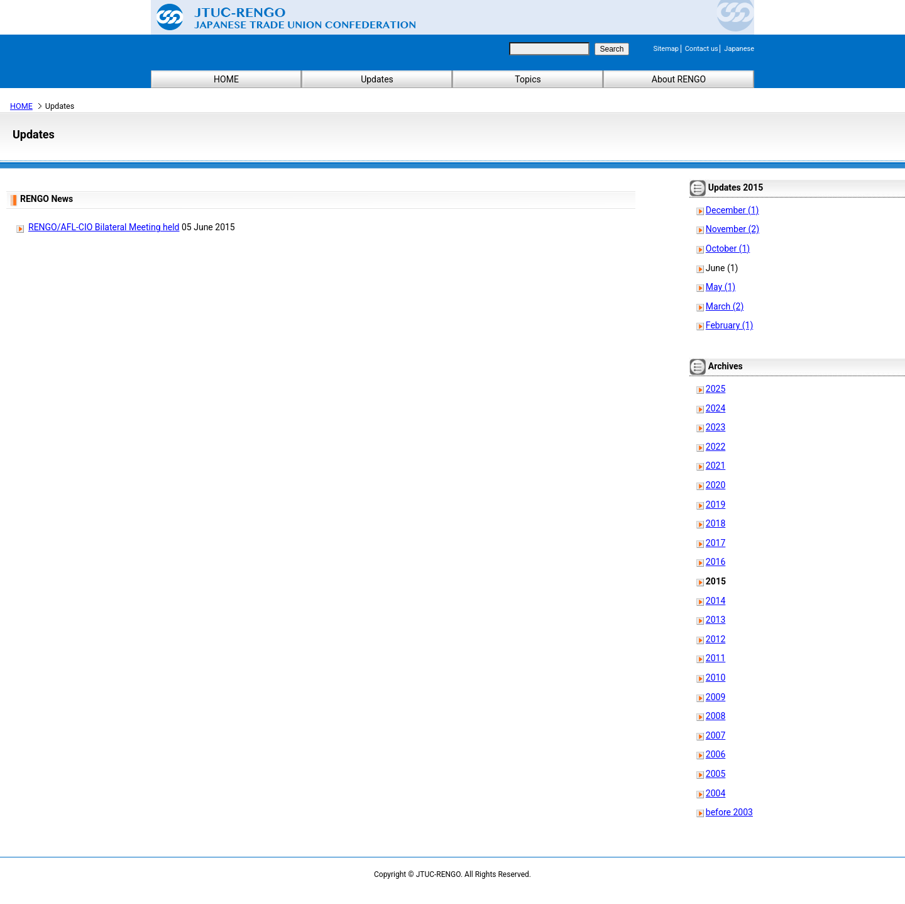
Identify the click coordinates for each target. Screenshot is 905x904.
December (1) (732, 210)
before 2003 (729, 812)
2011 (715, 658)
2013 (715, 620)
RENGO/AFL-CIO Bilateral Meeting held (104, 227)
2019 (715, 504)
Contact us (701, 49)
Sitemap (666, 49)
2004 (715, 793)
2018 (715, 523)
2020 (715, 485)
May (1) (720, 287)
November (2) (732, 229)
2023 (715, 427)
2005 (715, 774)
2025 (715, 389)
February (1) (729, 325)
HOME (226, 79)
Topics (527, 79)
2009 (715, 697)
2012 (715, 639)
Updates (377, 79)
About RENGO (679, 79)
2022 (715, 447)
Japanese (739, 49)
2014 (715, 601)
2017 (715, 543)
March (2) (725, 306)
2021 (715, 465)
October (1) (728, 248)
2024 (715, 408)
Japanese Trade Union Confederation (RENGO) (276, 17)
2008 (715, 716)
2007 (715, 735)
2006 (715, 754)
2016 (715, 562)
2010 (715, 677)
